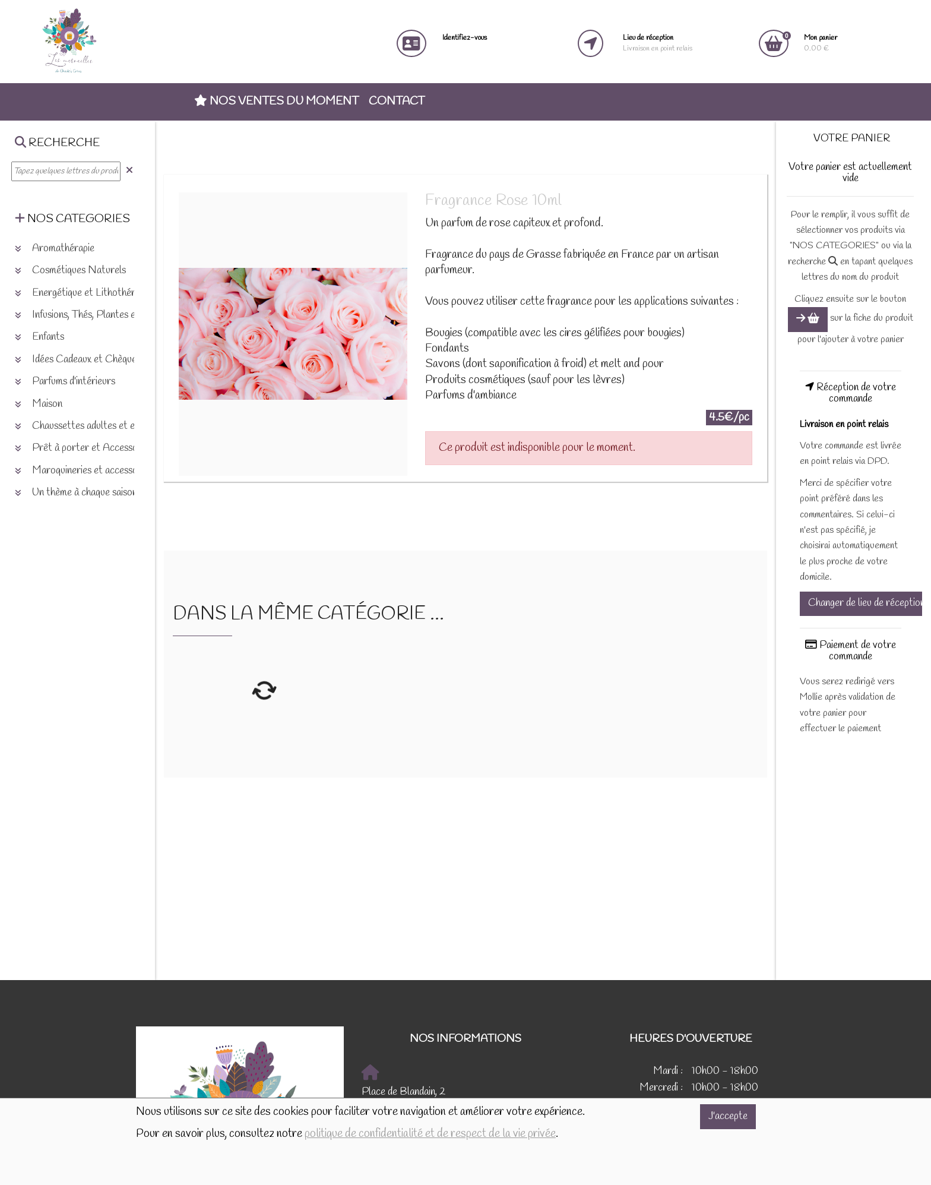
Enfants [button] (39, 337)
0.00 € (820, 43)
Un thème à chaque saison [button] (76, 493)
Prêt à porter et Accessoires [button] (84, 448)
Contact (397, 101)
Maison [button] (38, 404)
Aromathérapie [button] (54, 248)
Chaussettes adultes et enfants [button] (87, 426)
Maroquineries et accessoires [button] (84, 471)
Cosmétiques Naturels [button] (70, 270)
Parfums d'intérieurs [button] (65, 381)
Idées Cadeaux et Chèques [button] (78, 359)
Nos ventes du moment (276, 101)
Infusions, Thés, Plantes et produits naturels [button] (113, 315)
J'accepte (728, 1116)
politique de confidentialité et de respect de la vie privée (430, 1134)
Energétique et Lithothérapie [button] (83, 293)
